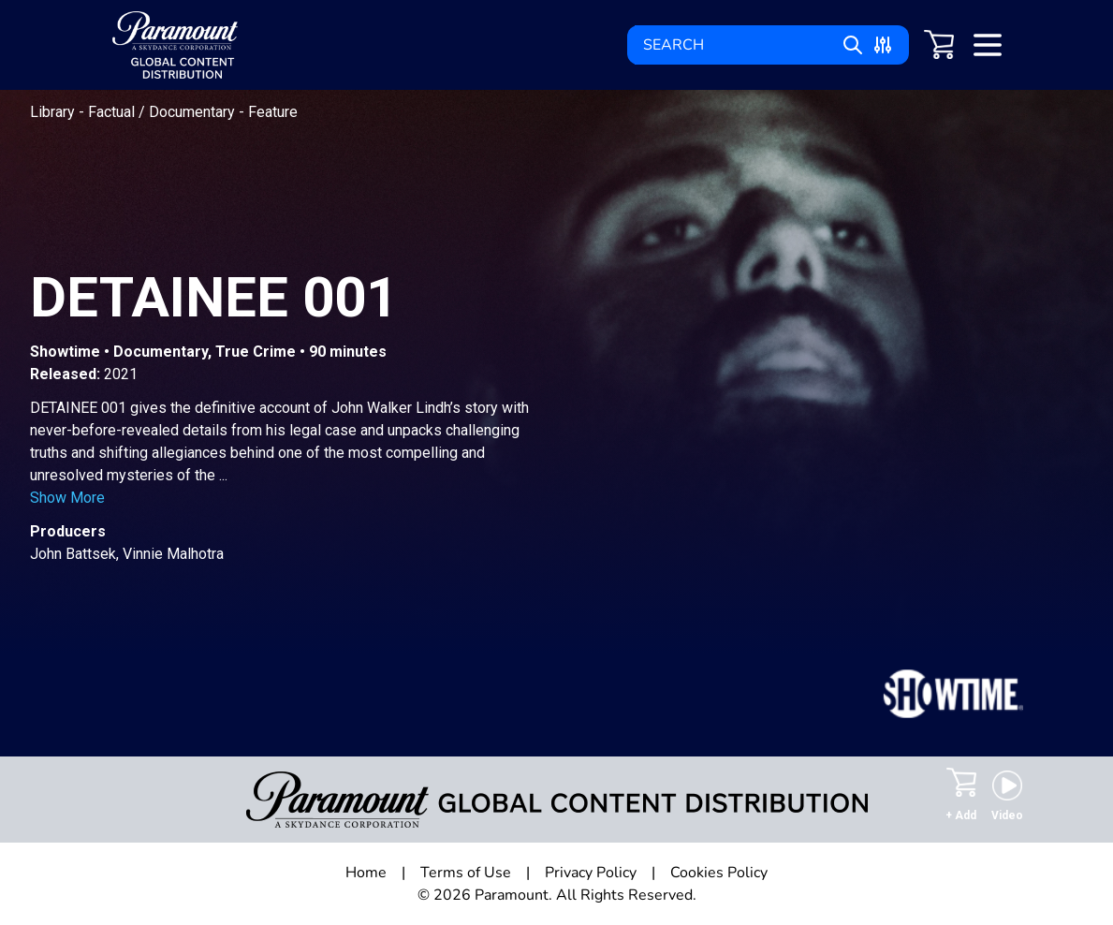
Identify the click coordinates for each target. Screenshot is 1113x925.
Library (54, 112)
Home (366, 872)
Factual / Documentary (163, 112)
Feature (273, 112)
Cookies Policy (719, 872)
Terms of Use (465, 872)
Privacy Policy (591, 872)
